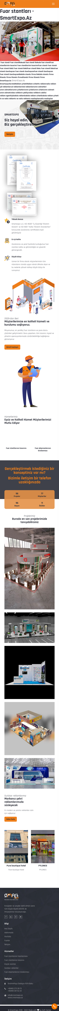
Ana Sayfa (8, 928)
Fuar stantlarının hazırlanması (16, 956)
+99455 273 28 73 (15, 988)
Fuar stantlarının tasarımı (14, 960)
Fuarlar (7, 940)
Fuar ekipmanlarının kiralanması (16, 972)
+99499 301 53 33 (15, 991)
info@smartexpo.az (15, 995)
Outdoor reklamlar (11, 968)
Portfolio (7, 936)
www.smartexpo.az (15, 997)
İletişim (9, 134)
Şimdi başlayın (12, 347)
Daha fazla (10, 819)
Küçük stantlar (10, 964)
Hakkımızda (8, 932)
